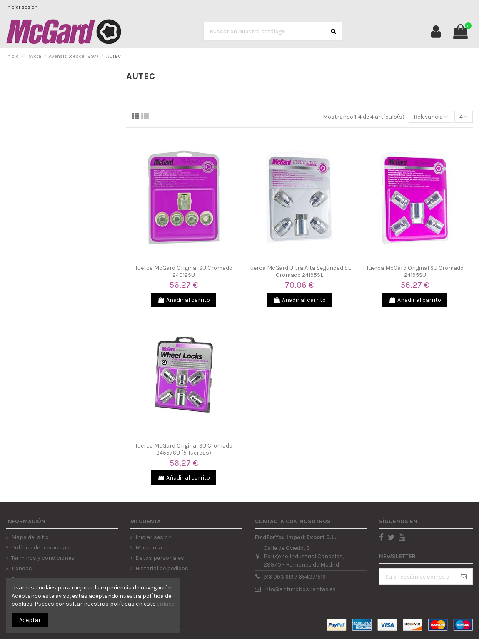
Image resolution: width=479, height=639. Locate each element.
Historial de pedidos (161, 568)
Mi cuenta (148, 547)
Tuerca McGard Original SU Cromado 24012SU (183, 271)
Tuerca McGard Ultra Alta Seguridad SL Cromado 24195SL (299, 271)
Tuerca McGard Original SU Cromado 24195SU (415, 271)
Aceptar (30, 620)
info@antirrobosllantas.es (300, 589)
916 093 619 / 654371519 (295, 576)
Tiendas (21, 568)
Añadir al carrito (183, 299)
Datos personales (159, 558)
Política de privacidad (40, 547)
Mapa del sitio (30, 537)
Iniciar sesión (21, 7)
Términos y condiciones (43, 558)
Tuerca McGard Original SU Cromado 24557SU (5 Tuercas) (183, 449)
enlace (166, 603)
